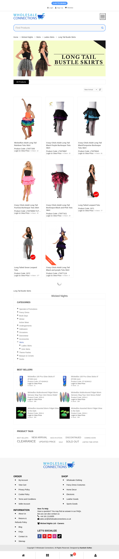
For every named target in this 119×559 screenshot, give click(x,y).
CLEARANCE (26, 441)
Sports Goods (72, 504)
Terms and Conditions (27, 499)
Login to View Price (22, 151)
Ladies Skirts (49, 37)
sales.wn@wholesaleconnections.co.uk (55, 519)
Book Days (23, 316)
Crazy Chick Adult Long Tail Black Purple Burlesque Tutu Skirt (58, 145)
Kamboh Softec (86, 548)
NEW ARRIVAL (39, 437)
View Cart (22, 485)
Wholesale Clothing (74, 480)
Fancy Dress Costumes (76, 485)
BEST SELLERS (22, 438)
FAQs (21, 532)
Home (15, 37)
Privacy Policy (24, 490)
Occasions (23, 332)
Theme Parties (25, 352)
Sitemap (22, 541)
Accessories (24, 339)
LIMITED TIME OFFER (90, 442)
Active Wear (24, 322)
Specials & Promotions (28, 309)
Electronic (70, 494)
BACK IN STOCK (56, 438)
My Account (23, 480)
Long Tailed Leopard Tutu (89, 205)
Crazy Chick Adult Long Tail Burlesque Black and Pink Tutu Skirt (59, 207)
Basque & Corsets (26, 356)
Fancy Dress (24, 312)
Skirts (38, 37)
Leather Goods (72, 499)
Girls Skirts (25, 349)
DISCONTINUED (73, 438)
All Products (21, 82)
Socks (21, 359)
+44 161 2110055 (47, 516)
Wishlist (69, 8)
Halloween (23, 329)
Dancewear (23, 336)
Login (50, 8)
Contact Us (23, 536)
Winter (21, 319)
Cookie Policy (24, 494)
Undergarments (25, 326)
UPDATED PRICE (47, 442)
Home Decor (72, 490)
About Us (22, 514)
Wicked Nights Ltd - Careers (52, 523)
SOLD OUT (72, 441)
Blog (20, 527)
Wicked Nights (27, 37)
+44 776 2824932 (59, 3)
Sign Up (59, 8)
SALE (61, 442)
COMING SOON (90, 438)
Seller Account (24, 504)
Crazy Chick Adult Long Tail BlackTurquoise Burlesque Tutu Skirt (90, 145)
